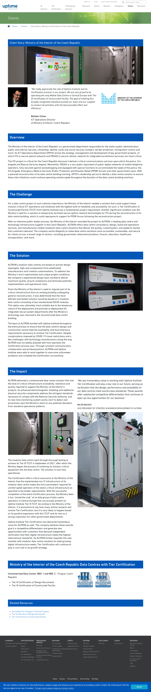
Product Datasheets (136, 653)
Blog (96, 2)
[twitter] (5, 1)
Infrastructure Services (43, 648)
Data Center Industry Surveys (136, 644)
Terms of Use (84, 679)
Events (96, 6)
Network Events (72, 649)
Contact (62, 679)
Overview (24, 643)
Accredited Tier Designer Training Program (30, 611)
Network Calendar (88, 646)
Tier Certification (56, 6)
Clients (130, 6)
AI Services (44, 6)
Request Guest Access (90, 654)
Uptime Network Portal (90, 657)
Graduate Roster (57, 656)
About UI (87, 2)
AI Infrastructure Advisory (13, 643)
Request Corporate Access (91, 651)
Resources (141, 6)
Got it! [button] (139, 687)
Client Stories (118, 643)
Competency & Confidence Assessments (60, 649)
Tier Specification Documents (135, 659)
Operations (24, 651)
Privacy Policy (72, 679)
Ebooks (132, 648)
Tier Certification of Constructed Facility (29, 617)
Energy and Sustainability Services (44, 656)
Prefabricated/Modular (28, 657)
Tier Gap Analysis (26, 654)
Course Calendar (57, 646)
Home (55, 679)
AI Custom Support (11, 646)
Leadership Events (73, 646)
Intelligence (118, 6)
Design (23, 646)
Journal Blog (133, 650)
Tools (131, 663)
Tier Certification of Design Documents (28, 614)
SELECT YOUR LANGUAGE (109, 2)
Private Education (57, 653)
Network (107, 6)
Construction (25, 649)
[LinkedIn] (7, 1)
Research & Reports (136, 656)
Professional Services (70, 6)
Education (86, 6)
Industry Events (72, 643)
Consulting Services (42, 660)
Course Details (56, 643)
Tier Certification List (27, 660)
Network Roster (88, 649)
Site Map (95, 679)
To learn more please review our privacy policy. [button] (54, 688)
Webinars (133, 666)
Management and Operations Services (42, 651)
